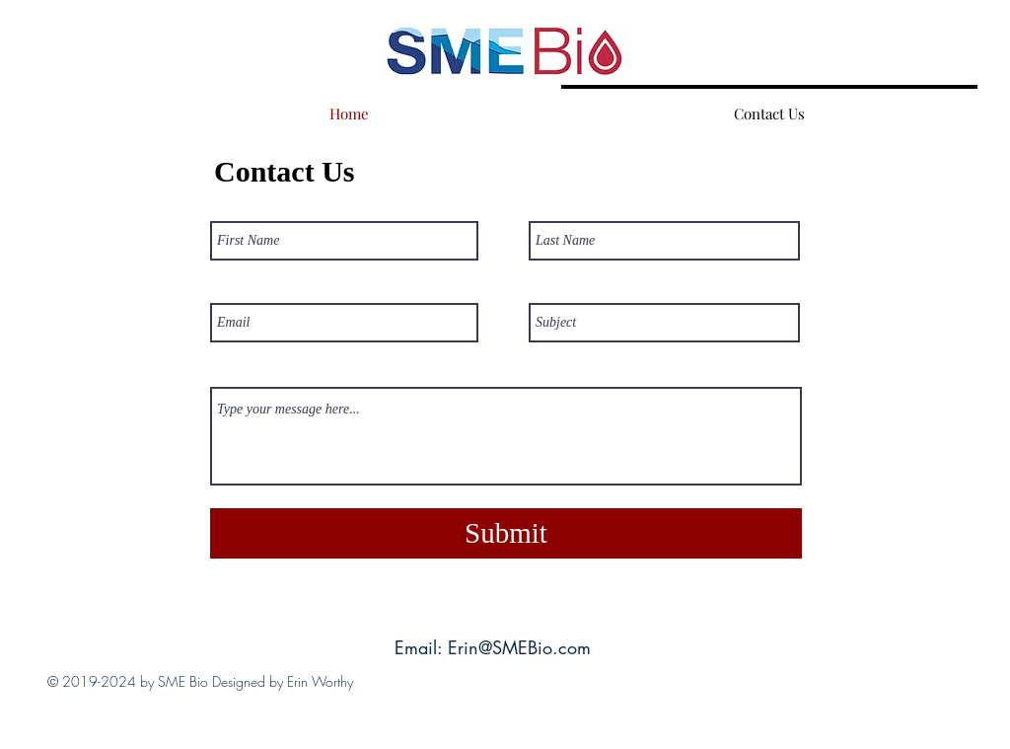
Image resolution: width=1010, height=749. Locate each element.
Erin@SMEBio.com (519, 647)
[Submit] (506, 533)
